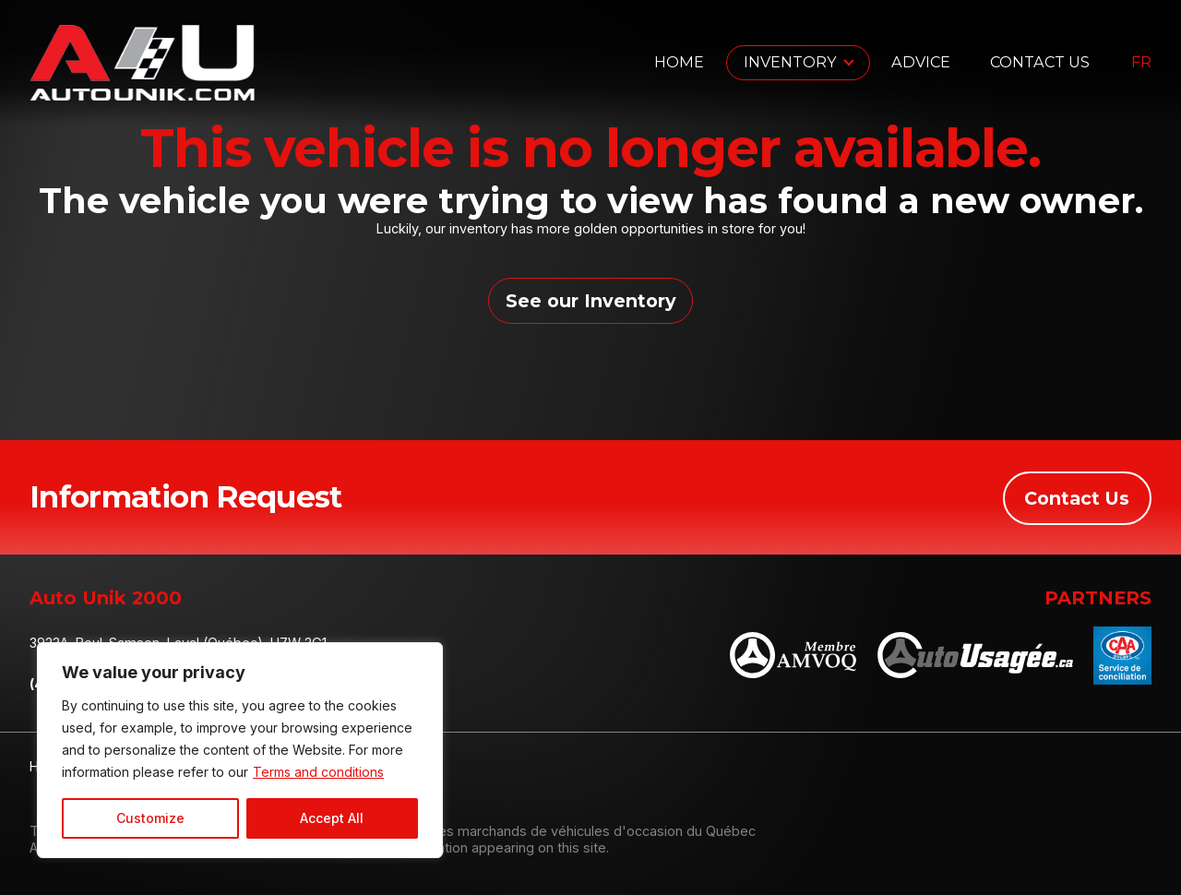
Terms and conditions (318, 772)
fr (1141, 62)
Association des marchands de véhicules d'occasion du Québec (555, 831)
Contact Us (1040, 62)
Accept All (332, 818)
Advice (920, 62)
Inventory (790, 62)
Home (679, 62)
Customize (150, 818)
